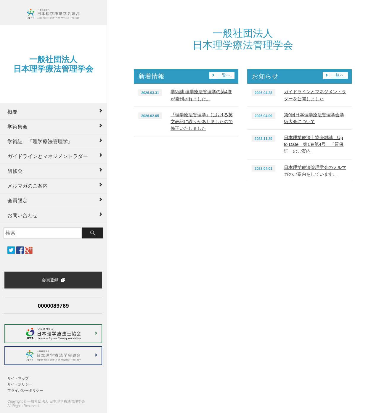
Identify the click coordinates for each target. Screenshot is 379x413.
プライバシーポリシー (25, 390)
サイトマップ (18, 378)
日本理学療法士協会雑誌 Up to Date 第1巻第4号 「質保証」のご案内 (314, 144)
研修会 (15, 171)
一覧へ (224, 75)
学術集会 (17, 127)
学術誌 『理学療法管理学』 (40, 141)
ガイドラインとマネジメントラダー (47, 156)
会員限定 (17, 201)
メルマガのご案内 (27, 186)
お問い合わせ (22, 215)
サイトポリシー (19, 384)
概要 (12, 112)
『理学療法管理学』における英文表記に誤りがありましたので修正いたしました (202, 121)
